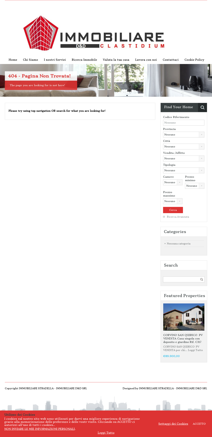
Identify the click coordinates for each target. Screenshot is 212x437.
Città (166, 141)
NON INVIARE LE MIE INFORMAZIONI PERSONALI (39, 429)
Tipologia (169, 164)
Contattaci (171, 59)
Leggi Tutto (195, 350)
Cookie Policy (194, 59)
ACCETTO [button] (199, 423)
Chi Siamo (30, 59)
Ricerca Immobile (84, 59)
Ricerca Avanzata (176, 216)
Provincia (169, 129)
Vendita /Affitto (174, 152)
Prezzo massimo (169, 194)
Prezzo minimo (190, 178)
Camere (168, 176)
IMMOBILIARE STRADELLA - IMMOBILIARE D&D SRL (173, 388)
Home (13, 59)
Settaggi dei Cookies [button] (173, 423)
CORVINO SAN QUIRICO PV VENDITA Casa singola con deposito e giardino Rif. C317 (183, 339)
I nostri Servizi (55, 59)
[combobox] (183, 135)
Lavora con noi (146, 59)
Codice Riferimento (176, 117)
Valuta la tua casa (116, 59)
